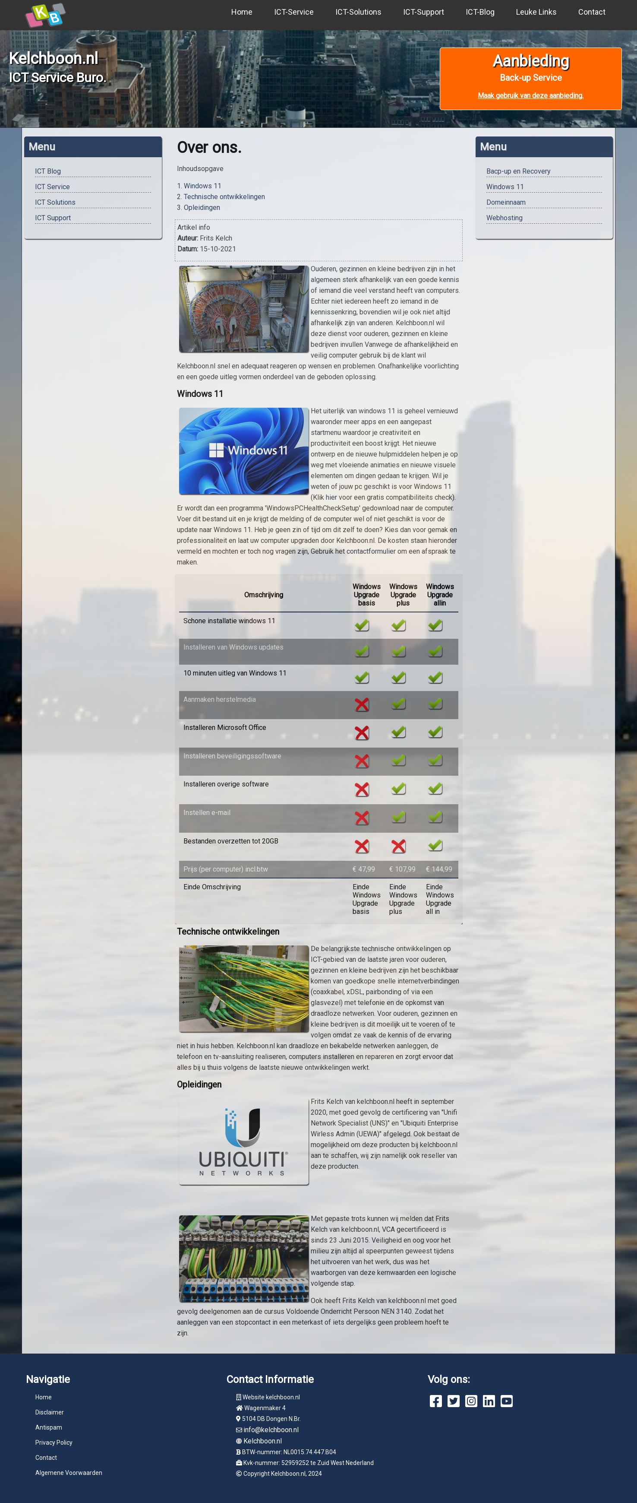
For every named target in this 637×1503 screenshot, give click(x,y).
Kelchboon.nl (262, 1441)
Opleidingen (202, 207)
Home (241, 11)
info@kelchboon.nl (271, 1430)
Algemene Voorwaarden (68, 1472)
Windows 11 (202, 186)
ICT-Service (294, 11)
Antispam (48, 1427)
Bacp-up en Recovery (518, 171)
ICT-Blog (480, 11)
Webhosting (504, 218)
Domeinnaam (506, 202)
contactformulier (371, 551)
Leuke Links (536, 11)
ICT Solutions (55, 202)
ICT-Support (423, 11)
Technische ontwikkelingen (224, 197)
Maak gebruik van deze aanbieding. (530, 96)
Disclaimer (49, 1412)
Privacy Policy (54, 1442)
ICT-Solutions (358, 11)
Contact (591, 11)
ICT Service (52, 187)
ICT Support (53, 218)
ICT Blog (48, 171)
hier (331, 497)
